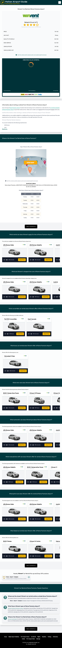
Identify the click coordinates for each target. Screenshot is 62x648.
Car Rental (33, 636)
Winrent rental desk (12, 619)
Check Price (22, 259)
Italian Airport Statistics (13, 636)
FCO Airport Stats (30, 638)
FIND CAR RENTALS (31, 226)
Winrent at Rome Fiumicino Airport (15, 608)
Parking (49, 636)
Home (5, 636)
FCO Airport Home (25, 636)
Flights (38, 636)
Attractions (55, 636)
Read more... (5, 129)
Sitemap (38, 638)
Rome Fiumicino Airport (15, 107)
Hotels (23, 638)
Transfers (44, 636)
